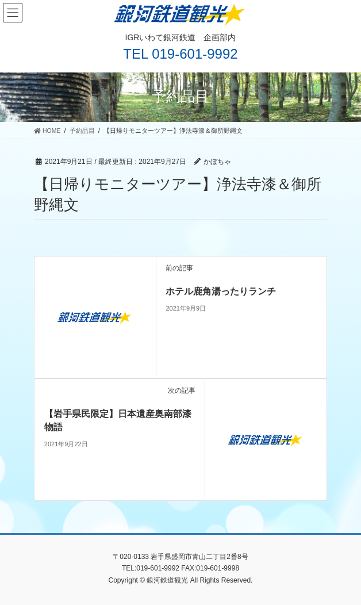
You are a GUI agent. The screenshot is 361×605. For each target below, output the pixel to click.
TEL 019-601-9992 (180, 54)
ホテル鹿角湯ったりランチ (221, 291)
